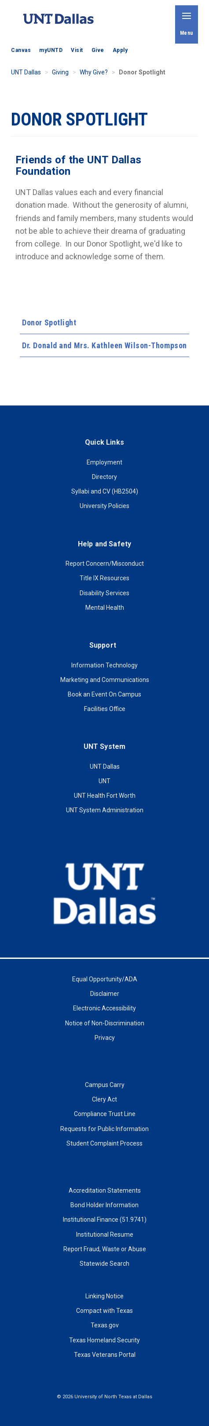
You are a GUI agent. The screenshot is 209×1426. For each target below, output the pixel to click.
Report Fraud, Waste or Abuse (104, 1249)
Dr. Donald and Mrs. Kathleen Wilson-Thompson (104, 345)
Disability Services (104, 593)
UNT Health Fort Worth (105, 795)
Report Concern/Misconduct (105, 563)
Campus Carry (105, 1084)
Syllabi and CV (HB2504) (104, 491)
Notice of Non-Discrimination (104, 1023)
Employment (104, 462)
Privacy (105, 1037)
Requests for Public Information (104, 1128)
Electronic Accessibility (104, 1008)
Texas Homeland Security (104, 1340)
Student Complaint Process (104, 1143)
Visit (77, 50)
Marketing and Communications (104, 679)
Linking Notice (104, 1296)
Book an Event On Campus (104, 694)
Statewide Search (104, 1263)
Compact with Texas (104, 1310)
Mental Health (104, 607)
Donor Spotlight (49, 322)
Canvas (21, 50)
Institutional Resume (104, 1234)
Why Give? (94, 72)
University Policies (104, 505)
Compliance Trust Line (105, 1113)
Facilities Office (104, 708)
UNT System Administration (104, 810)
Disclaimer (104, 993)
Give (98, 50)
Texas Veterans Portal (105, 1354)
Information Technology (104, 665)
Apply (120, 50)
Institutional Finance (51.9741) (105, 1219)
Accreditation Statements (105, 1190)
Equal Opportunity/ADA (104, 979)
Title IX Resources (104, 578)
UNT (104, 781)
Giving (60, 72)
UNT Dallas (26, 72)
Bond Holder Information (104, 1205)
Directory (104, 476)
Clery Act (104, 1099)
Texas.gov (105, 1325)
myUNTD (50, 50)
